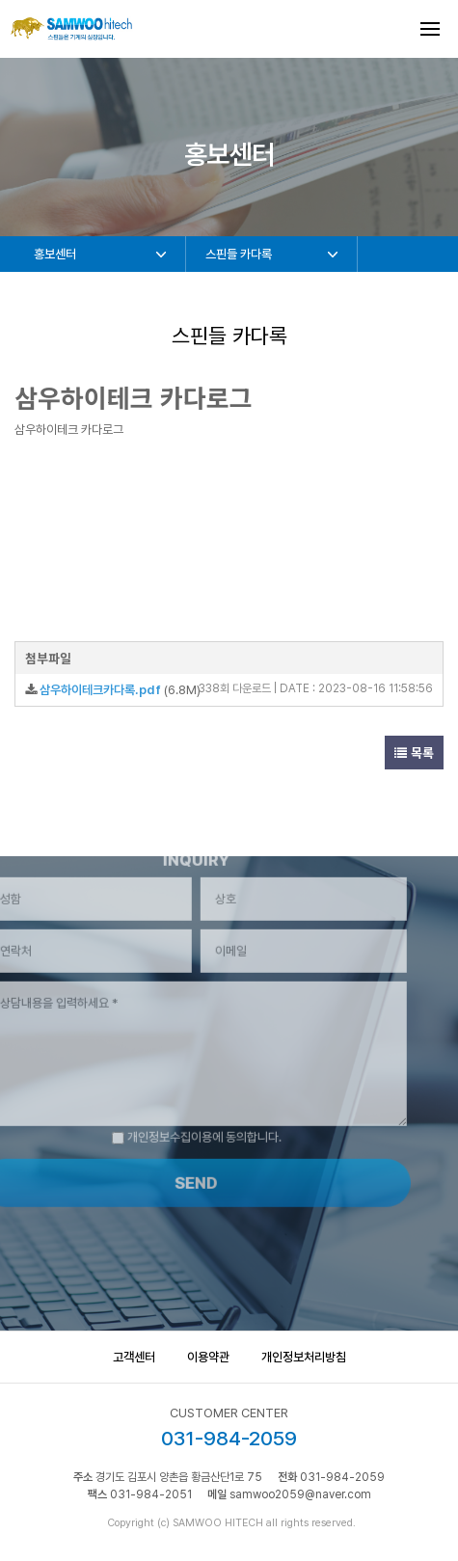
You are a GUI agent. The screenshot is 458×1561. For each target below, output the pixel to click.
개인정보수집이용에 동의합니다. (175, 1117)
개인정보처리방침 (303, 1357)
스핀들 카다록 (238, 254)
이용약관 (208, 1357)
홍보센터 (55, 254)
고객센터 (134, 1357)
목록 (414, 752)
